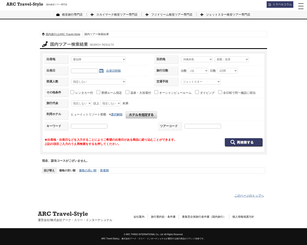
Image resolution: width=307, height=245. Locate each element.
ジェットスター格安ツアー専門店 (228, 14)
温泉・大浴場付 (138, 92)
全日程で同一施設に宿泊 (237, 92)
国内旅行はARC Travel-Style (63, 34)
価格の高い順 (87, 170)
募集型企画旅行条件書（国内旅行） (208, 217)
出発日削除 (113, 70)
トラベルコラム (281, 5)
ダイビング (205, 92)
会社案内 (139, 217)
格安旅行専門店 (72, 14)
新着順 (103, 170)
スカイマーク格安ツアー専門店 (117, 14)
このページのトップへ (249, 195)
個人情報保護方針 (250, 217)
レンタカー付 (82, 92)
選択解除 (117, 114)
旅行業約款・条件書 (165, 217)
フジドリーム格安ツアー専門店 (171, 14)
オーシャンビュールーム (173, 92)
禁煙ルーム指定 (109, 92)
